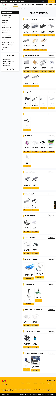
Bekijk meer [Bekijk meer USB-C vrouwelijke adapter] (51, 331)
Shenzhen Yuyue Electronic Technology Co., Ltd (36, 394)
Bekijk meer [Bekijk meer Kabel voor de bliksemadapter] (51, 309)
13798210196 (7, 65)
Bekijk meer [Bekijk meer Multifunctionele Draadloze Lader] (51, 353)
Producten (16, 4)
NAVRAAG (51, 1)
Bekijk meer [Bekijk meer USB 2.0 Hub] (51, 135)
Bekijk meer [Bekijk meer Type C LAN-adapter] (51, 237)
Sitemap (8, 394)
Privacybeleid (3, 394)
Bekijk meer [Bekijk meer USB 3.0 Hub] (51, 113)
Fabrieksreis (31, 4)
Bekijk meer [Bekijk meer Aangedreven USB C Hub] (51, 55)
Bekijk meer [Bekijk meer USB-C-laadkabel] (51, 284)
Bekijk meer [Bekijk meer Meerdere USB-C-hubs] (51, 19)
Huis (11, 4)
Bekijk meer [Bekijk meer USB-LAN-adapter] (51, 215)
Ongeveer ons (23, 4)
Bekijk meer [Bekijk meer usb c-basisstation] (51, 193)
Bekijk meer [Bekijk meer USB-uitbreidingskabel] (51, 259)
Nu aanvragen (27, 35)
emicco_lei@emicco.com (19, 1)
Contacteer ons (49, 4)
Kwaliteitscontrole (39, 4)
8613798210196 (7, 63)
